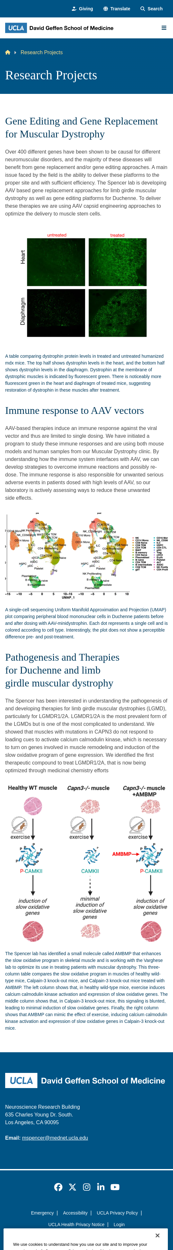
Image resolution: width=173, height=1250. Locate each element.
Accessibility (75, 1212)
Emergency (42, 1212)
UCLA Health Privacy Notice (76, 1224)
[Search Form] (151, 8)
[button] (116, 8)
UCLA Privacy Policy (117, 1212)
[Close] (157, 1242)
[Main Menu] (164, 28)
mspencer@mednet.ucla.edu (55, 1138)
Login (119, 1224)
